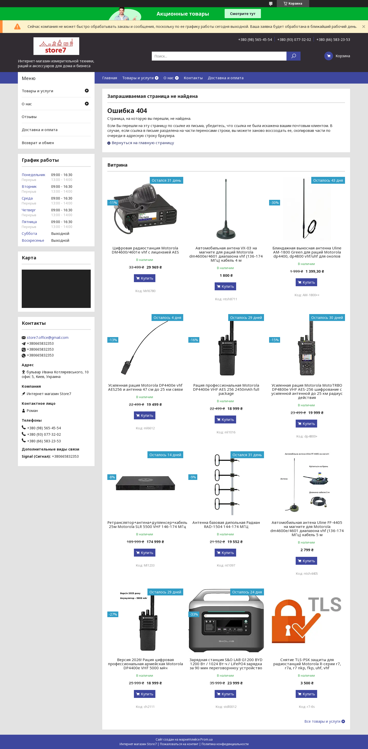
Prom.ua (206, 739)
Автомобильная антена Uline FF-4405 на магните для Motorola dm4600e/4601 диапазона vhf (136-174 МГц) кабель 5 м (307, 528)
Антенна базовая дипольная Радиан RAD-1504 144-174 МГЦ (226, 524)
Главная (109, 77)
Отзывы (29, 116)
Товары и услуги (138, 77)
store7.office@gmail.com (47, 337)
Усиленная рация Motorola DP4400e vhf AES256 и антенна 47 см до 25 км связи (145, 387)
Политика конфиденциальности (225, 744)
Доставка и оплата (226, 77)
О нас (169, 77)
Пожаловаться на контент (179, 744)
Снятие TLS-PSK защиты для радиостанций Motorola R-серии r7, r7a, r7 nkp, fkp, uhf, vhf (307, 664)
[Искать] (293, 56)
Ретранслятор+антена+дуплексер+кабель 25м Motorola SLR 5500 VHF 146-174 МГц (147, 524)
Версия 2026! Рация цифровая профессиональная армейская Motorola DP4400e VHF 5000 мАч (145, 664)
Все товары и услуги (322, 721)
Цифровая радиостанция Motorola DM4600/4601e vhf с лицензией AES (145, 250)
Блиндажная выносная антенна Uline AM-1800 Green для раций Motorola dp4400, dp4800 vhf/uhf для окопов (306, 252)
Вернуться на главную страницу (143, 142)
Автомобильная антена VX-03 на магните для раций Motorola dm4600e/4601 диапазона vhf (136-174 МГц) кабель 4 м (226, 254)
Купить (147, 278)
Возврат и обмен (38, 142)
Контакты (193, 77)
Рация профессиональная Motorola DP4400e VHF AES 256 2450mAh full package (226, 389)
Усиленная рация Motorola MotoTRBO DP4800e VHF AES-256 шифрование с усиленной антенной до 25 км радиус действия (307, 391)
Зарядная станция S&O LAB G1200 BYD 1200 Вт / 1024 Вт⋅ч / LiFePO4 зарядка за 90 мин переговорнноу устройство (226, 664)
